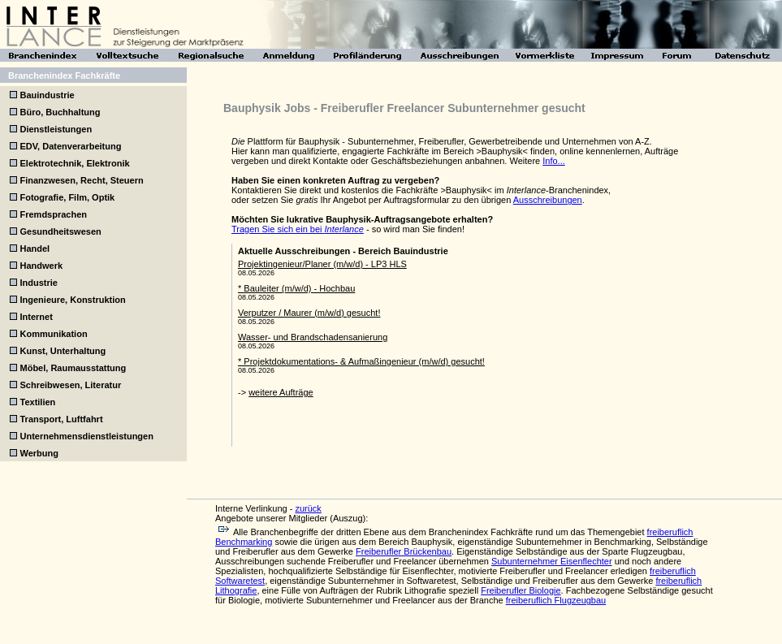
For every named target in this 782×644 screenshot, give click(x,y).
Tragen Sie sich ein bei (297, 229)
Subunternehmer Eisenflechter (551, 561)
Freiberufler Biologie (520, 590)
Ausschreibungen (547, 200)
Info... (553, 161)
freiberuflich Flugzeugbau (556, 600)
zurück (308, 508)
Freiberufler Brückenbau (403, 551)
